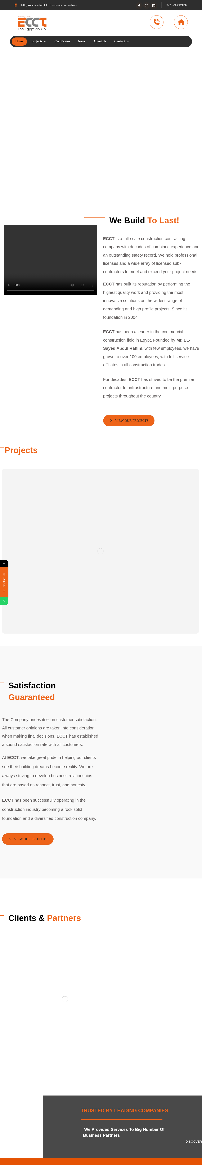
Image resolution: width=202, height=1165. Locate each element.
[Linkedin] (154, 5)
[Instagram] (146, 5)
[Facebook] (139, 5)
